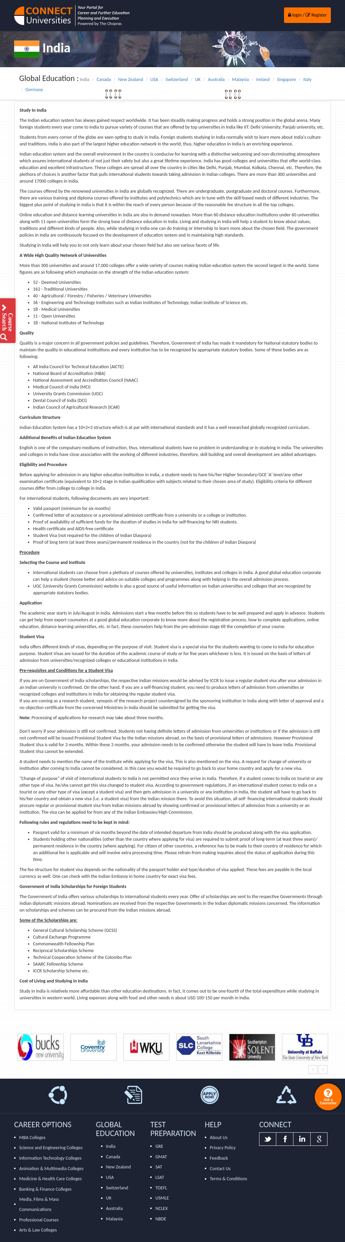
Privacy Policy (223, 1148)
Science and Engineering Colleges (51, 1148)
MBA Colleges (32, 1137)
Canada (104, 79)
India (111, 1146)
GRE (159, 1146)
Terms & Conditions (228, 1179)
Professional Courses (39, 1220)
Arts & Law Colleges (38, 1230)
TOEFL (161, 1188)
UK (197, 79)
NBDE (160, 1219)
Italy (307, 79)
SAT (158, 1167)
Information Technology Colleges (50, 1158)
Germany (34, 89)
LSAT (159, 1177)
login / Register (307, 15)
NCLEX (161, 1208)
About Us (219, 1137)
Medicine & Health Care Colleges (50, 1179)
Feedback (219, 1158)
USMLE (162, 1198)
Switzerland (176, 79)
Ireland (263, 79)
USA (154, 79)
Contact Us (220, 1168)
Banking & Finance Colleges (45, 1189)
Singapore (286, 79)
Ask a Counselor (328, 1096)
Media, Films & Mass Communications (39, 1204)
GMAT (161, 1157)
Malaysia (240, 79)
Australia (216, 79)
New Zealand (130, 79)
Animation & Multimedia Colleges (51, 1168)
